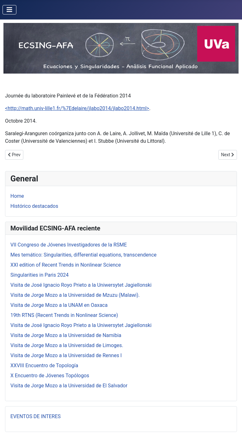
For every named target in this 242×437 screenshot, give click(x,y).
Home (17, 196)
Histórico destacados (34, 206)
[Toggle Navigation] (9, 9)
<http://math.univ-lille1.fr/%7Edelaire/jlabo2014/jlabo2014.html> (77, 108)
